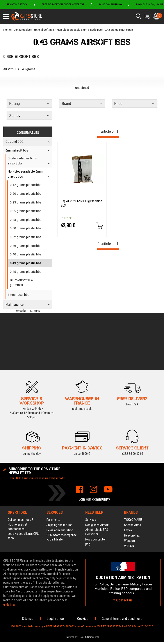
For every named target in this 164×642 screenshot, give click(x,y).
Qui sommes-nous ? (20, 463)
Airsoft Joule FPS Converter (96, 475)
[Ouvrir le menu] (6, 16)
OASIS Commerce (89, 636)
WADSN (129, 489)
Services (90, 463)
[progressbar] (108, 137)
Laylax (128, 473)
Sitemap (27, 619)
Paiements (53, 463)
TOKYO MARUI (133, 463)
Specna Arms (132, 468)
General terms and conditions (122, 619)
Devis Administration (59, 473)
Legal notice (55, 619)
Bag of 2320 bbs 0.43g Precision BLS (81, 203)
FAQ (88, 488)
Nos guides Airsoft (97, 468)
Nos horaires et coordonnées (17, 469)
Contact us (123, 572)
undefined (82, 88)
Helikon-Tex (132, 478)
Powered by (71, 636)
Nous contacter (95, 482)
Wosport (129, 484)
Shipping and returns (59, 468)
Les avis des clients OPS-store (24, 479)
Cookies (82, 619)
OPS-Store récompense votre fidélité (61, 480)
